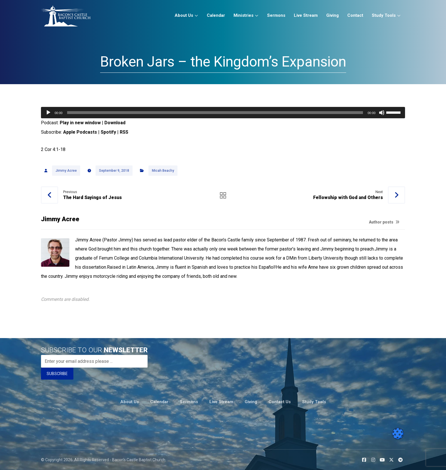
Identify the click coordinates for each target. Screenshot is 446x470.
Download (114, 122)
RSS (124, 132)
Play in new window (80, 122)
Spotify (108, 132)
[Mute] (382, 112)
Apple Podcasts (80, 132)
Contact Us (280, 401)
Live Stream (221, 401)
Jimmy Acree (66, 171)
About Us (129, 401)
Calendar (159, 401)
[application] (223, 112)
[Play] (48, 112)
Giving (251, 401)
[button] (364, 459)
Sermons (189, 401)
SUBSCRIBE (57, 374)
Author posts (384, 222)
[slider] (215, 112)
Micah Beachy (163, 171)
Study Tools (314, 401)
